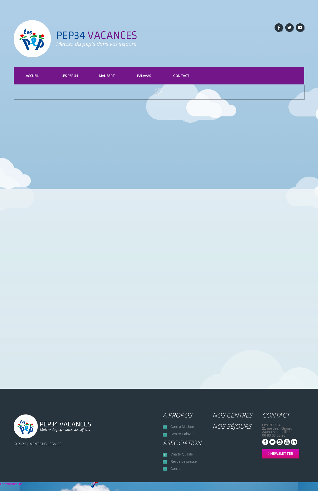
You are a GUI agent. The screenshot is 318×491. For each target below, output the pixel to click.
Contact (181, 75)
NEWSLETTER (280, 453)
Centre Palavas (182, 436)
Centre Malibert (182, 427)
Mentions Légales (46, 444)
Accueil (32, 75)
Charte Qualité (181, 457)
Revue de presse (183, 465)
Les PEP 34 (69, 75)
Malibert (107, 75)
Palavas (144, 75)
